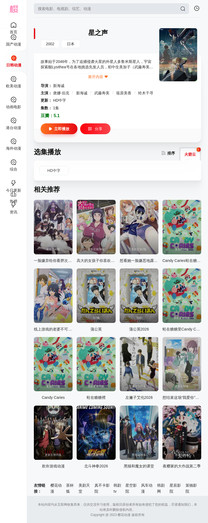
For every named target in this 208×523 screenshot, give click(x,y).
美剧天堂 (84, 488)
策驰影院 (191, 488)
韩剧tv (117, 488)
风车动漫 (146, 488)
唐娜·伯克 (61, 93)
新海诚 (58, 86)
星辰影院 (175, 488)
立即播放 (59, 129)
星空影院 (131, 488)
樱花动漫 (56, 488)
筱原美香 (124, 93)
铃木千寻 (145, 93)
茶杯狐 (70, 488)
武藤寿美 (102, 93)
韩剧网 (161, 488)
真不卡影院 (102, 488)
